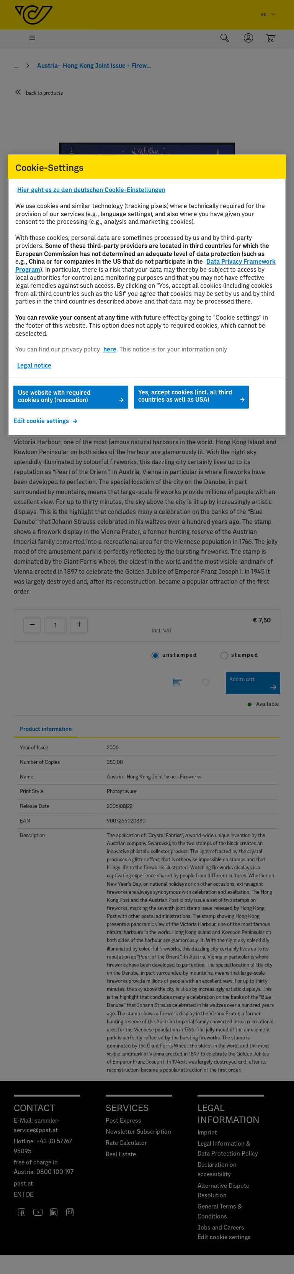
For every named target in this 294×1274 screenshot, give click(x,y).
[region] (147, 295)
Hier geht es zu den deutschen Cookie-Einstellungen (91, 190)
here (109, 349)
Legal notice (34, 366)
